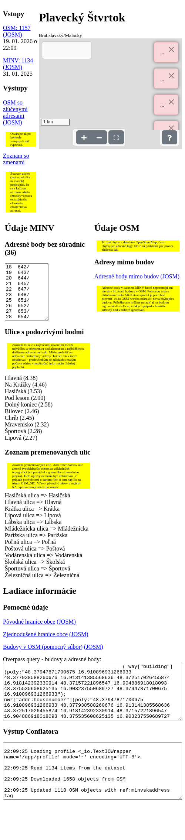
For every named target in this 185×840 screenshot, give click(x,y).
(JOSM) (12, 34)
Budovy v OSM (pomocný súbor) (43, 658)
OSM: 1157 (17, 28)
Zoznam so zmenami (16, 158)
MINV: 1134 (18, 60)
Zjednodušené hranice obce (35, 645)
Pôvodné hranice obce (29, 633)
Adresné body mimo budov (126, 276)
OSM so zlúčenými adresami (15, 109)
